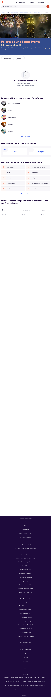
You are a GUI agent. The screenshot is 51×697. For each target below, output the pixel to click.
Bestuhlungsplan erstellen (25, 585)
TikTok (25, 668)
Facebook (25, 657)
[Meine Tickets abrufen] (19, 2)
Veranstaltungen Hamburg (25, 605)
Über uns (26, 677)
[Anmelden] (31, 2)
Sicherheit (16, 681)
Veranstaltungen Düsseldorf (26, 625)
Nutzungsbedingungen (38, 681)
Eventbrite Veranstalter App (25, 533)
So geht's (6, 677)
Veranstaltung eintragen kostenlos (25, 581)
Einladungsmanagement (25, 573)
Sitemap (25, 541)
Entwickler (23, 681)
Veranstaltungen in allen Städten (25, 636)
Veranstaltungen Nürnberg (25, 628)
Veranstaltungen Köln (25, 613)
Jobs (39, 677)
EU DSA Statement (40, 685)
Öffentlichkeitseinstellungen (12, 685)
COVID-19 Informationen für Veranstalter (25, 548)
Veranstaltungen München (25, 609)
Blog (31, 677)
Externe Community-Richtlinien (25, 544)
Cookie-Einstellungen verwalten (29, 689)
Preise (25, 525)
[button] (7, 58)
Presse (43, 677)
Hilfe (35, 677)
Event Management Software (25, 588)
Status (29, 681)
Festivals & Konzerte (25, 565)
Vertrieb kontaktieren (25, 649)
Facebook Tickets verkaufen (25, 592)
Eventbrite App (25, 529)
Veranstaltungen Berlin (25, 602)
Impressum (17, 689)
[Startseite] (2, 2)
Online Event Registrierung (25, 569)
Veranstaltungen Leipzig (26, 632)
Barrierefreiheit (24, 685)
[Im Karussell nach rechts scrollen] (8, 98)
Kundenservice (25, 646)
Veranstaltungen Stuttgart (25, 621)
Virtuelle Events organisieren (25, 562)
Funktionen (25, 522)
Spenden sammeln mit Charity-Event (25, 558)
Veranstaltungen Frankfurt (25, 617)
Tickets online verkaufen (25, 577)
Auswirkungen (9, 681)
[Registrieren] (40, 2)
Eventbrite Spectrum (25, 537)
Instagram (25, 665)
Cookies (32, 685)
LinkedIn (25, 661)
